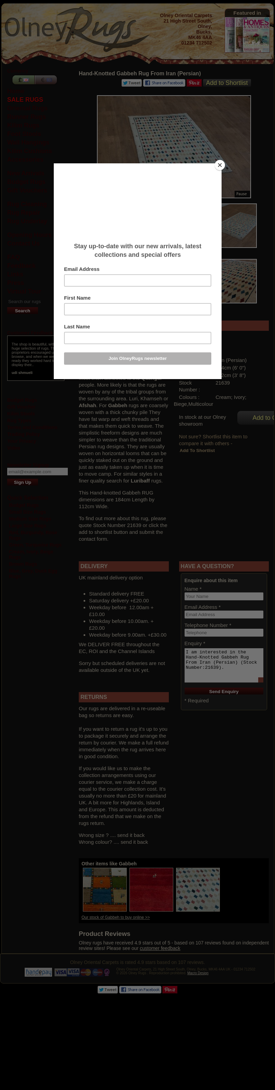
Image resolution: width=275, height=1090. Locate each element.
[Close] (220, 165)
